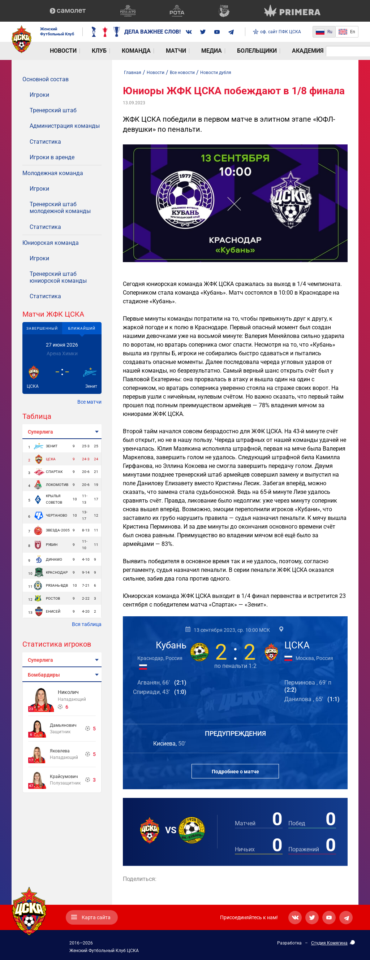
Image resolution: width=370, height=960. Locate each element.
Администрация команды (65, 125)
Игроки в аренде (52, 157)
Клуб (78, 51)
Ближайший (81, 328)
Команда (103, 51)
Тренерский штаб (53, 110)
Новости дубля (215, 72)
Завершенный (42, 328)
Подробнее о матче (235, 771)
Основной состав (45, 79)
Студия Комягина (329, 943)
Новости (53, 51)
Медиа (155, 51)
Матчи (131, 51)
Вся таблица (87, 624)
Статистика (45, 141)
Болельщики (189, 51)
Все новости (182, 72)
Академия (228, 51)
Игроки (39, 94)
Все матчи (89, 402)
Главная (132, 72)
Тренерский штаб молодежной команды (60, 207)
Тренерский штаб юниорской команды (58, 277)
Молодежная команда (52, 173)
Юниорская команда (50, 242)
